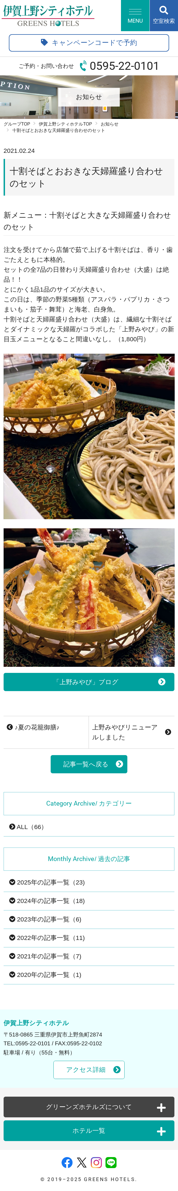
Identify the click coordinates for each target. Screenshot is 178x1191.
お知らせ (109, 124)
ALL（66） (28, 827)
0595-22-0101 (124, 66)
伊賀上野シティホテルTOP (65, 124)
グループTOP (17, 124)
